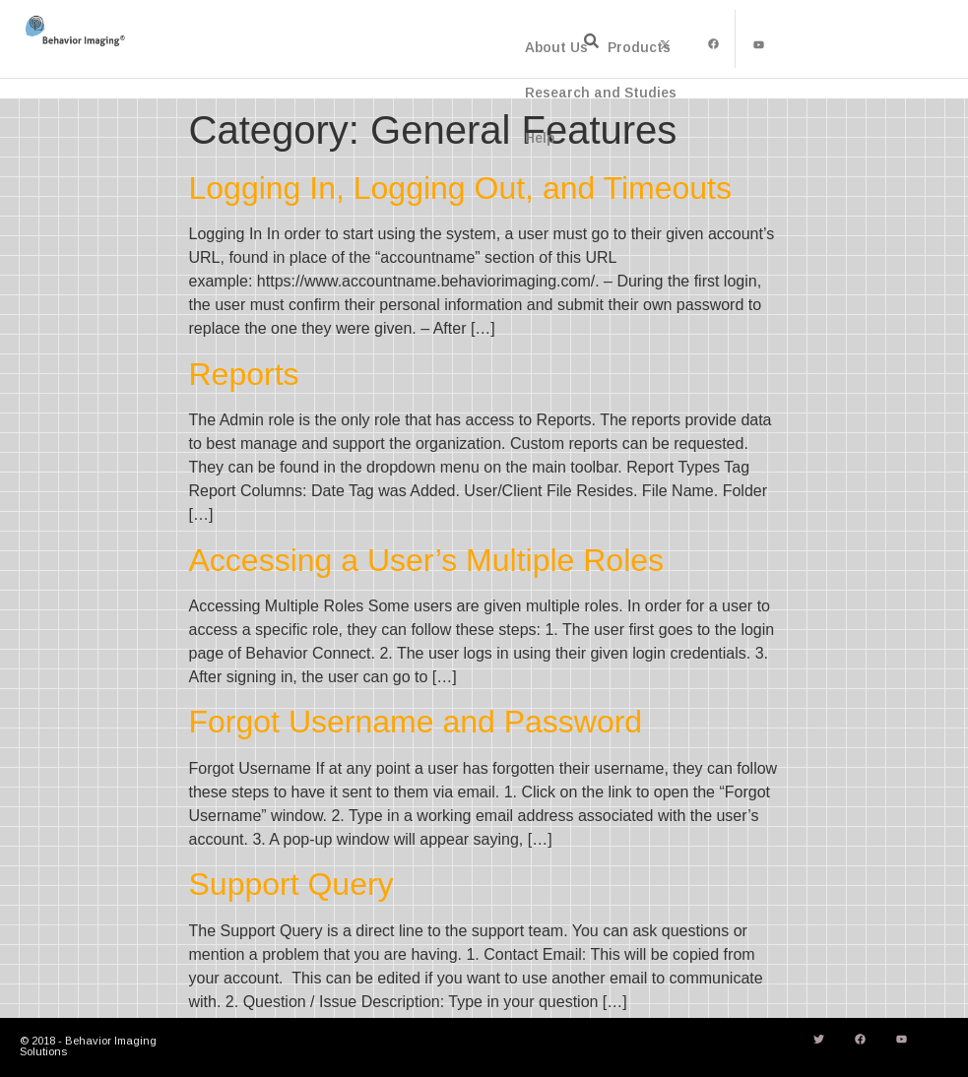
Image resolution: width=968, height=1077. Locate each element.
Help (539, 138)
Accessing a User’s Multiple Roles (427, 560)
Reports (244, 374)
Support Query (291, 884)
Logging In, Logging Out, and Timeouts (461, 188)
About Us (556, 47)
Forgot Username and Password (416, 721)
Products (639, 47)
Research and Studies (601, 92)
